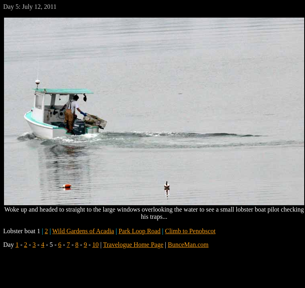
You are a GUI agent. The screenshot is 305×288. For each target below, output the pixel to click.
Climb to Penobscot (190, 231)
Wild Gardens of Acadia (83, 231)
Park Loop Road (139, 231)
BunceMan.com (188, 244)
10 (95, 244)
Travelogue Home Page (133, 244)
